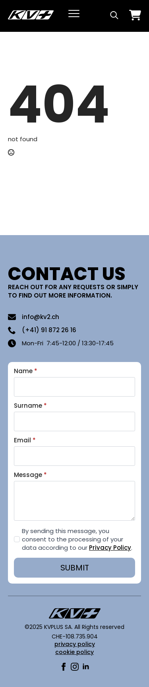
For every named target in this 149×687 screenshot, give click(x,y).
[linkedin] (85, 666)
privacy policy (74, 644)
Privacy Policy (110, 547)
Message (30, 475)
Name (25, 371)
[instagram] (74, 666)
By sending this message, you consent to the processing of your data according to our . (77, 539)
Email (25, 440)
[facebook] (63, 666)
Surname (30, 406)
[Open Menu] (73, 13)
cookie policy (74, 652)
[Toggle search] (114, 15)
